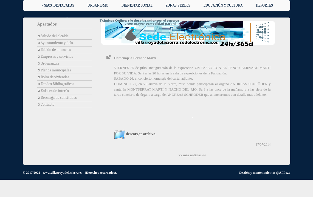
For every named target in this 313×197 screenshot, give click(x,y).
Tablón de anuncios (54, 49)
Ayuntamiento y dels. (55, 42)
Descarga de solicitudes (57, 97)
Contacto (45, 104)
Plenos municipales (54, 70)
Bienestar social (137, 5)
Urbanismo (98, 5)
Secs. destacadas (59, 5)
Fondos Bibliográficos (55, 84)
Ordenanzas (48, 63)
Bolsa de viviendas (53, 77)
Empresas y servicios (55, 56)
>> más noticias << (192, 155)
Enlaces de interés (53, 90)
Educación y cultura (223, 5)
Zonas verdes (178, 5)
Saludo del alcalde (53, 36)
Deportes (264, 5)
